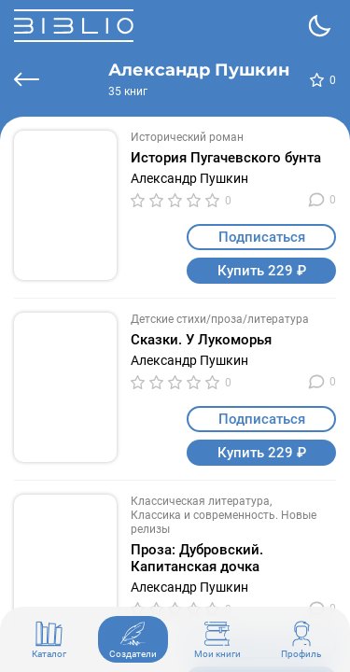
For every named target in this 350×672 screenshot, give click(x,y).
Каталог (49, 639)
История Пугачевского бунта (226, 157)
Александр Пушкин (189, 178)
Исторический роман (187, 137)
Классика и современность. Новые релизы (223, 522)
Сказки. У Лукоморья (201, 339)
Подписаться (261, 237)
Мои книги (217, 639)
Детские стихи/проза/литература (220, 319)
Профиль (301, 639)
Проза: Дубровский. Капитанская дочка (197, 558)
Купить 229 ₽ (261, 270)
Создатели (133, 639)
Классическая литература (200, 501)
